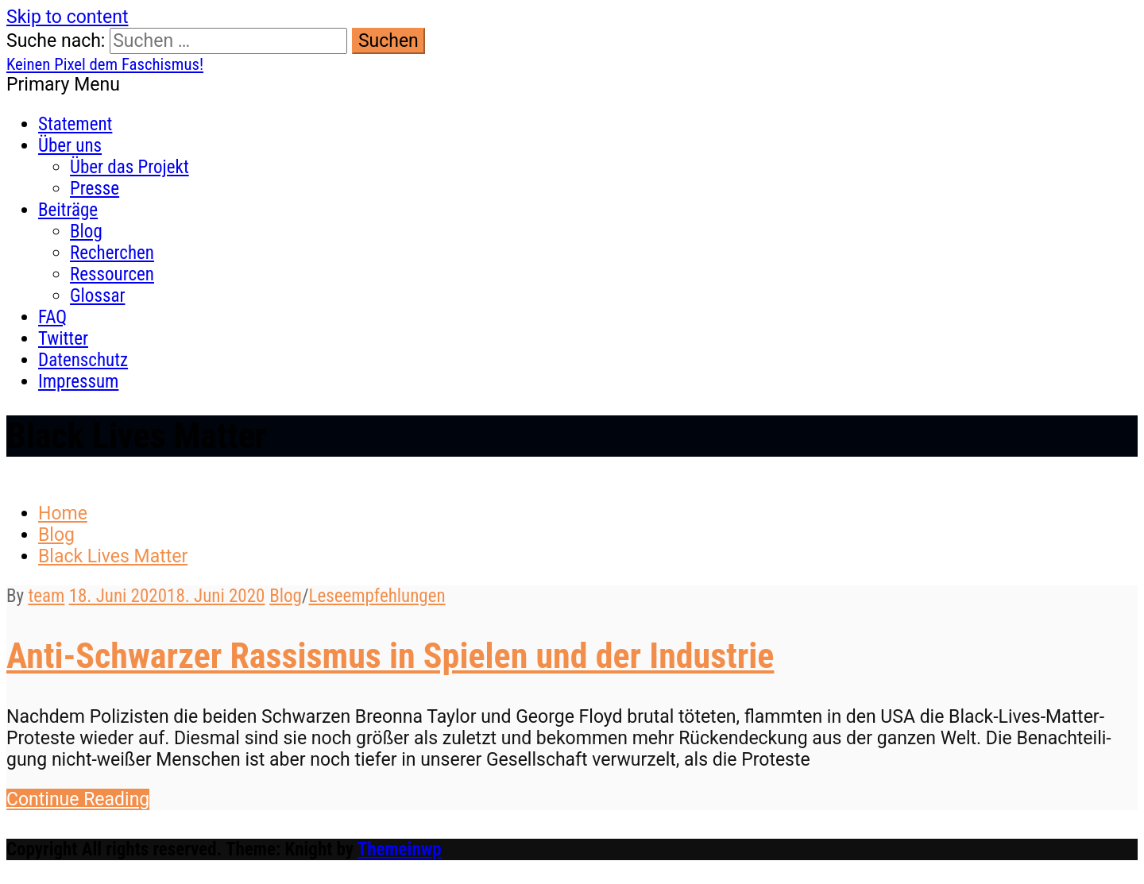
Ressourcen (112, 274)
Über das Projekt (129, 167)
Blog (86, 231)
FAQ (52, 317)
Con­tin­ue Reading (77, 799)
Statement (75, 124)
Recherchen (112, 253)
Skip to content (67, 17)
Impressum (78, 381)
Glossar (97, 296)
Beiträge (68, 210)
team (46, 596)
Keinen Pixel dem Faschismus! (104, 64)
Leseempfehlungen (376, 596)
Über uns (70, 145)
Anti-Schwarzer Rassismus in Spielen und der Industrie (390, 656)
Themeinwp (400, 849)
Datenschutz (83, 360)
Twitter (63, 338)
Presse (94, 188)
